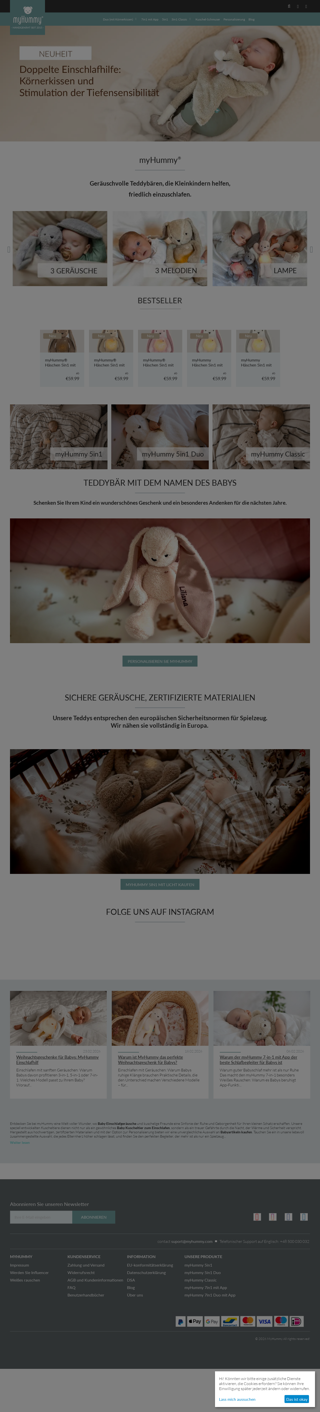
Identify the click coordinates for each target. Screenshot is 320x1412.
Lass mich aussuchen (237, 1399)
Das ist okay (297, 1399)
